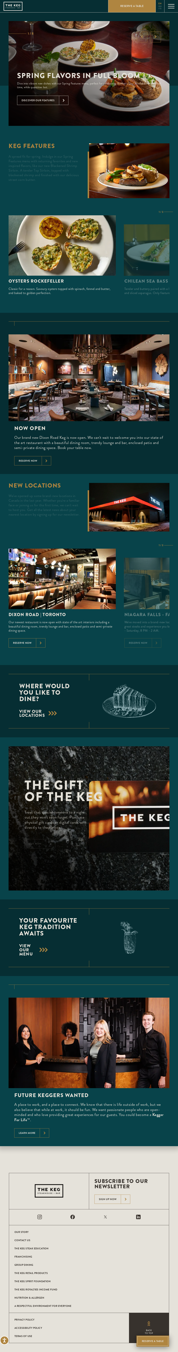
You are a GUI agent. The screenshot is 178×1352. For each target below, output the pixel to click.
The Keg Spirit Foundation (32, 1281)
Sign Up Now (114, 1199)
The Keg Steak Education (31, 1248)
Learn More (34, 1132)
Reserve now (35, 460)
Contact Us (22, 1240)
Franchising (23, 1256)
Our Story (21, 1232)
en (160, 3)
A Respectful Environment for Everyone (42, 1306)
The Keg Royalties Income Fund (35, 1289)
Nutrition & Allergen (29, 1298)
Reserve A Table (153, 1341)
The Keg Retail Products (31, 1273)
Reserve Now (29, 642)
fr (160, 8)
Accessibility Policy (28, 1328)
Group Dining (23, 1265)
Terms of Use (23, 1336)
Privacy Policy (24, 1319)
